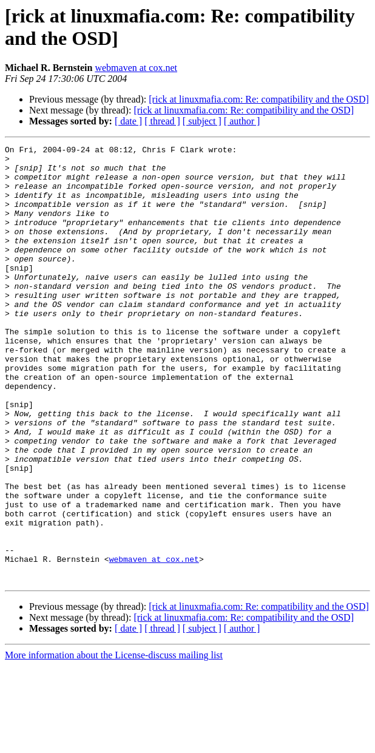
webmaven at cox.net (136, 67)
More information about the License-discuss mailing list (114, 742)
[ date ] (128, 121)
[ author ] (242, 121)
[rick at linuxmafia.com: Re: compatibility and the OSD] (259, 99)
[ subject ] (202, 121)
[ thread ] (162, 121)
